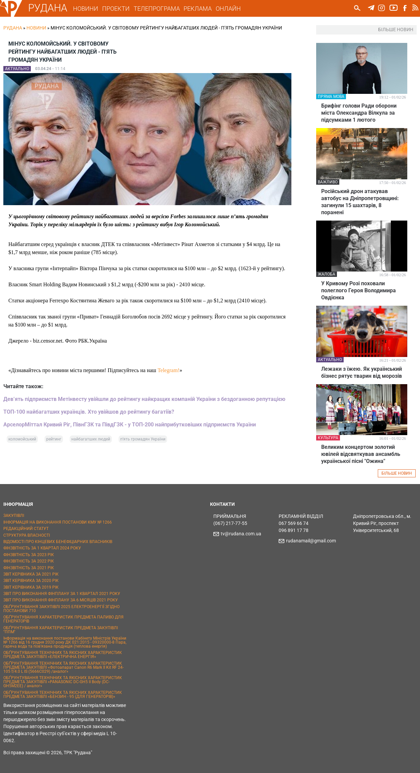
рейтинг (53, 439)
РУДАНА (48, 8)
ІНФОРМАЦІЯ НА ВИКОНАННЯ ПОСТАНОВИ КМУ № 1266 (57, 522)
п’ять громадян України (142, 439)
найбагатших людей (90, 439)
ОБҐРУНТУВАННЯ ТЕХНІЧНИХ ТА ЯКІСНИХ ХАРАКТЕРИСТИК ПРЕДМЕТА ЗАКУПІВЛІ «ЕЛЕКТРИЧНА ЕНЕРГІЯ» (62, 654)
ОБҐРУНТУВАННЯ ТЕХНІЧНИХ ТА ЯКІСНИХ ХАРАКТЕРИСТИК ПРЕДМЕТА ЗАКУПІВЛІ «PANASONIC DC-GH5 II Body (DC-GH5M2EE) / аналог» (62, 681)
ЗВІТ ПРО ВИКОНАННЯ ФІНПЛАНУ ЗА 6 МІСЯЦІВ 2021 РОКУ (60, 600)
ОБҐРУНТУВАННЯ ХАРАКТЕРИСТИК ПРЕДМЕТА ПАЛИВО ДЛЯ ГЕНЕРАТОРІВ (63, 619)
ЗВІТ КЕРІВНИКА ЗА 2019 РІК (31, 587)
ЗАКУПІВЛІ (13, 515)
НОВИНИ (86, 8)
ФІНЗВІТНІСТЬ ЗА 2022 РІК (28, 561)
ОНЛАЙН (229, 8)
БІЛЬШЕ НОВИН (396, 473)
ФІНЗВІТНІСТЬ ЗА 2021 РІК (28, 568)
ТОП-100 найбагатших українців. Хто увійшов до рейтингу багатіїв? (88, 412)
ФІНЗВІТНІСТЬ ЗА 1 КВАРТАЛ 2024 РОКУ (42, 548)
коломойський (22, 439)
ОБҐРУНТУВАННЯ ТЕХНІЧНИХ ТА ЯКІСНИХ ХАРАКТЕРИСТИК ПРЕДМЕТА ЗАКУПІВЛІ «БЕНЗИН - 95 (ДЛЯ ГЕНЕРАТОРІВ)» (62, 694)
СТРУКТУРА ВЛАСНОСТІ (26, 535)
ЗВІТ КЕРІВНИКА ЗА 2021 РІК (31, 574)
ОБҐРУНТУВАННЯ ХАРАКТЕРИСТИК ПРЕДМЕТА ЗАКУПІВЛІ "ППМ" (60, 630)
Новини (36, 28)
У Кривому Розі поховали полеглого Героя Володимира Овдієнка (358, 290)
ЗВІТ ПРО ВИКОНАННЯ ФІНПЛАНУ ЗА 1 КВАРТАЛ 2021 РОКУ (61, 593)
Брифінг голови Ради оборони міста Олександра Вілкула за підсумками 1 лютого (359, 113)
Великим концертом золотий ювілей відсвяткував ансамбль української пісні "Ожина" (360, 454)
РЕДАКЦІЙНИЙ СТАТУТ (26, 528)
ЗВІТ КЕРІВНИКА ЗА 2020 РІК (31, 580)
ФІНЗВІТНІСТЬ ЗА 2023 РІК (28, 554)
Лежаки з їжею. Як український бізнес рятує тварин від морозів (361, 372)
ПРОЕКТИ (116, 8)
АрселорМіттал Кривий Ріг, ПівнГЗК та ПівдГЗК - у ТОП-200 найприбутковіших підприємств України (129, 424)
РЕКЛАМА (199, 8)
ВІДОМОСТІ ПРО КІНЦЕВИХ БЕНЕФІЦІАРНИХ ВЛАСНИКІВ (57, 541)
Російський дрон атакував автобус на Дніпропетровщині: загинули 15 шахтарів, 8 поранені (360, 202)
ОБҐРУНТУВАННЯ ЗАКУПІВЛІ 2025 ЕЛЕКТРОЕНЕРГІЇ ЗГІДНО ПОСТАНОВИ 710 (61, 608)
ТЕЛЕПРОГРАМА (157, 8)
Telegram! (168, 370)
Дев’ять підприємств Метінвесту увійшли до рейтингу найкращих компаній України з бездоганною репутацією (144, 399)
